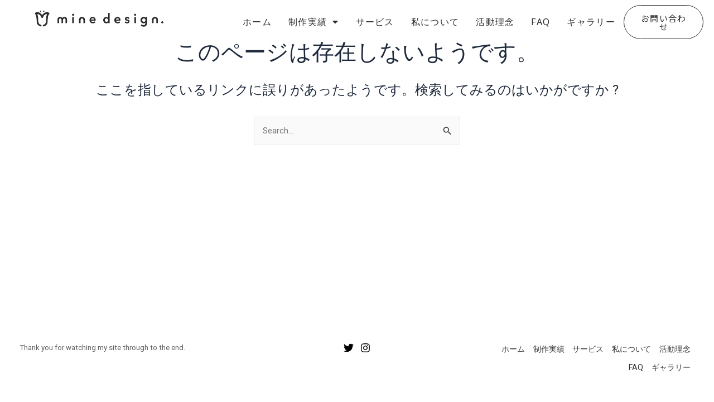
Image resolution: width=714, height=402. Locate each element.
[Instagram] (365, 342)
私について (435, 22)
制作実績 (313, 22)
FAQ (540, 22)
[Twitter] (349, 342)
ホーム (257, 22)
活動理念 (495, 22)
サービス (375, 22)
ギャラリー (591, 22)
